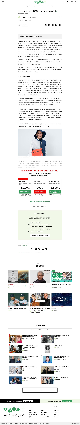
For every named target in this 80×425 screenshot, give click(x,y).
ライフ (55, 417)
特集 (30, 417)
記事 (34, 5)
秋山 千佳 (26, 338)
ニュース (21, 20)
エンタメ (56, 414)
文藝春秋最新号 (33, 412)
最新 (33, 329)
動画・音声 (32, 410)
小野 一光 (58, 338)
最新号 (47, 5)
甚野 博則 (58, 359)
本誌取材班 (32, 338)
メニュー (3, 2)
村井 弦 (59, 287)
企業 (30, 20)
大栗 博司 (55, 310)
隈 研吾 (33, 312)
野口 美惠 (26, 380)
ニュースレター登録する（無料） (40, 206)
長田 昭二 (26, 370)
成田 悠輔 (38, 312)
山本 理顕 (33, 288)
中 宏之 (54, 287)
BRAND (43, 414)
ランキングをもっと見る (40, 390)
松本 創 (11, 288)
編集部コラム (44, 412)
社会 (26, 20)
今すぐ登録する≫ (28, 401)
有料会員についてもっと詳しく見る (40, 235)
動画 (29, 5)
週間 (47, 329)
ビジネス (56, 412)
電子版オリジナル (33, 414)
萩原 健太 (58, 347)
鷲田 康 (11, 310)
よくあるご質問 (45, 417)
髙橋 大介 (58, 379)
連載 (52, 5)
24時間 (40, 329)
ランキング (40, 5)
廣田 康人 (22, 17)
